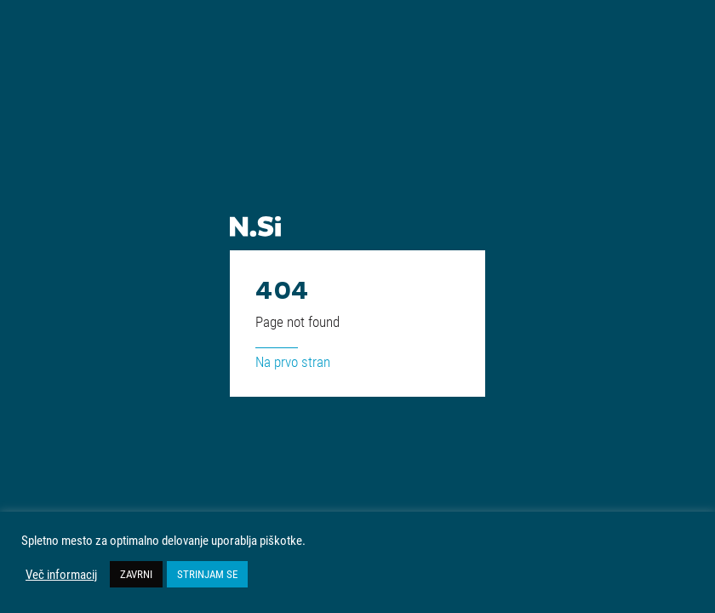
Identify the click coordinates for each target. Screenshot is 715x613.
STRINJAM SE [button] (207, 573)
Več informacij (61, 574)
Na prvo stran (292, 361)
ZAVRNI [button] (136, 573)
